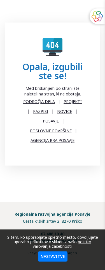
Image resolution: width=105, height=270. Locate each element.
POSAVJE (51, 121)
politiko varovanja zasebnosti (62, 244)
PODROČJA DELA (39, 101)
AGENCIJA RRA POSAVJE (52, 140)
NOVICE (64, 111)
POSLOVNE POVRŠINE (51, 130)
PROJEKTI (73, 101)
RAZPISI (40, 111)
